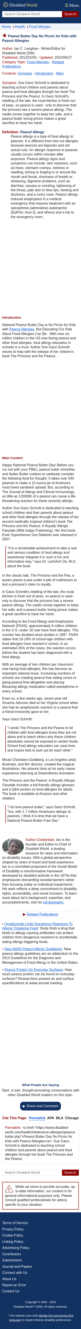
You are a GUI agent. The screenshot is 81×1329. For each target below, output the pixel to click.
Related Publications (42, 914)
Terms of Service (15, 1223)
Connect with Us (14, 1272)
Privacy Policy (13, 1229)
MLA (60, 1118)
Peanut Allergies (21, 329)
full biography (53, 902)
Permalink (37, 1118)
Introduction (44, 73)
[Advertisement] (40, 267)
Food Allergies (38, 62)
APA (50, 1118)
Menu (71, 5)
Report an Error (14, 1285)
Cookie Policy (12, 1235)
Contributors (11, 1254)
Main (60, 73)
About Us (9, 1279)
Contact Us (10, 1291)
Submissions (12, 1260)
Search (70, 14)
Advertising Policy (15, 1248)
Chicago (72, 1118)
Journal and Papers (17, 1266)
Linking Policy (12, 1242)
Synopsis (25, 73)
